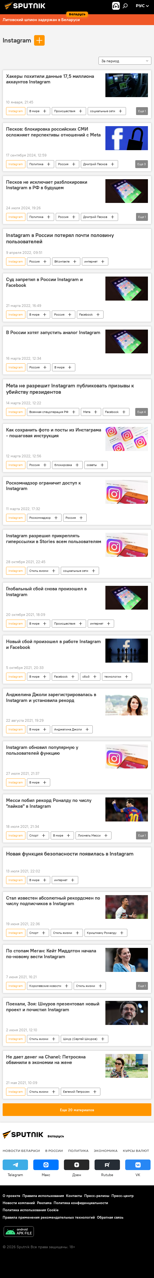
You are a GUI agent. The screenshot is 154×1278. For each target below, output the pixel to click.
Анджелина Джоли (68, 729)
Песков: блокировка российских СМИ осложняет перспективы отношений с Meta (53, 132)
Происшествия (64, 111)
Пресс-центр (122, 1195)
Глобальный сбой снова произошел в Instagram (46, 591)
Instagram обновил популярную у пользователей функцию (42, 750)
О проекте (11, 1195)
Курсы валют (136, 1150)
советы (92, 465)
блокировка (63, 465)
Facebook (86, 314)
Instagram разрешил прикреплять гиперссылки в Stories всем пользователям (53, 538)
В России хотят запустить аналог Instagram (53, 332)
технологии (112, 676)
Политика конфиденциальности (81, 1202)
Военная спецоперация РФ (48, 412)
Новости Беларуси (21, 1150)
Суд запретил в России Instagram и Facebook (44, 282)
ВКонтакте (61, 261)
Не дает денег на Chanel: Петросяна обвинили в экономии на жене (46, 1060)
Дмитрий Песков (95, 164)
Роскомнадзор (40, 518)
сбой (86, 676)
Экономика (106, 1150)
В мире (34, 111)
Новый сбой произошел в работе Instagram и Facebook (53, 644)
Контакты (74, 1195)
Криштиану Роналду (101, 933)
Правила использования (43, 1195)
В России (54, 1150)
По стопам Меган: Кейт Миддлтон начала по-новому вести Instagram (51, 953)
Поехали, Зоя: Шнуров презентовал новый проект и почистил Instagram (52, 1007)
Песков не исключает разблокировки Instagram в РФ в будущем (46, 185)
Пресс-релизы (96, 1195)
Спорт (33, 835)
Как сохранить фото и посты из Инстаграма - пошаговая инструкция (53, 433)
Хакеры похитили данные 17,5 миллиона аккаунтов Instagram (50, 79)
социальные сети (102, 111)
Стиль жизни (38, 571)
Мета (86, 412)
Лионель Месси (89, 835)
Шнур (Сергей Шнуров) (80, 1039)
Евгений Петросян (76, 1092)
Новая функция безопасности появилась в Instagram (70, 854)
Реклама (44, 1202)
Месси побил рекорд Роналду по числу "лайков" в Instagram (48, 803)
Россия (63, 164)
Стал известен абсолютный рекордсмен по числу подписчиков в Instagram (53, 901)
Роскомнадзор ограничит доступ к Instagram (43, 486)
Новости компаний (19, 1202)
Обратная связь (110, 1217)
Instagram (17, 40)
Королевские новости (45, 986)
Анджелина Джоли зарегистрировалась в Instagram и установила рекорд (51, 697)
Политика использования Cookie (31, 1210)
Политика (36, 164)
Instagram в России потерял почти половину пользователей (60, 238)
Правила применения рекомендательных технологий (49, 1217)
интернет (90, 261)
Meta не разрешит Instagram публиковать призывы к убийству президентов (70, 388)
